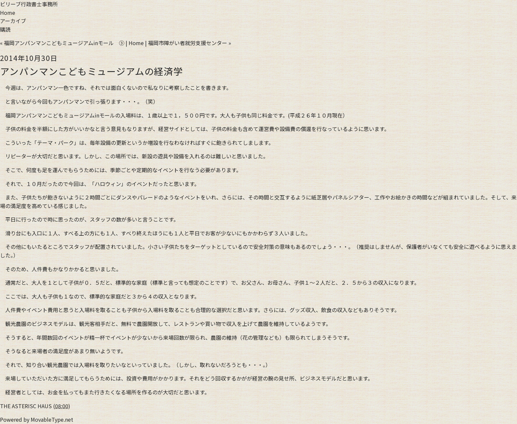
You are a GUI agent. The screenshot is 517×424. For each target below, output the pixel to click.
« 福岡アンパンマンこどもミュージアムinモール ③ (62, 43)
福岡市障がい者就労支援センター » (189, 43)
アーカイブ (13, 21)
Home (7, 12)
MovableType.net (52, 419)
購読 (5, 29)
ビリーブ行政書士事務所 (29, 4)
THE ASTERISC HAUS (26, 406)
